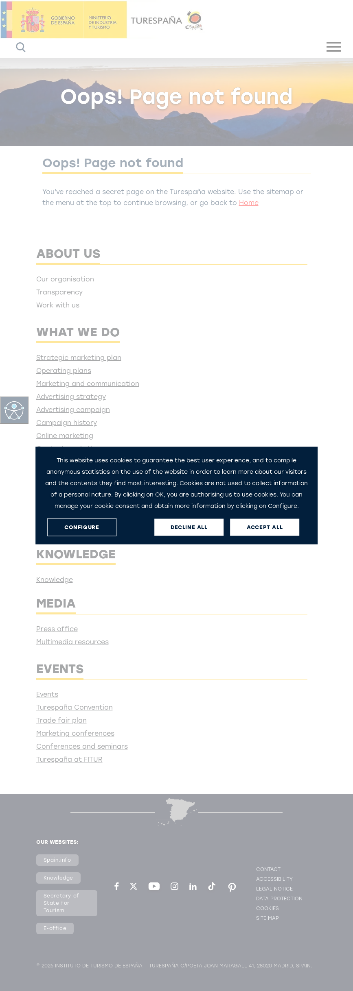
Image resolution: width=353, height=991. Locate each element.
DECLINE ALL (189, 527)
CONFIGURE (81, 527)
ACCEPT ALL (265, 527)
